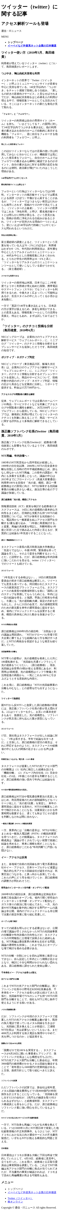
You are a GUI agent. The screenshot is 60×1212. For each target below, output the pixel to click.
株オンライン (15, 1201)
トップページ (15, 1189)
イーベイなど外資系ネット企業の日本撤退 (32, 1192)
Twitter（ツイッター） (20, 1198)
